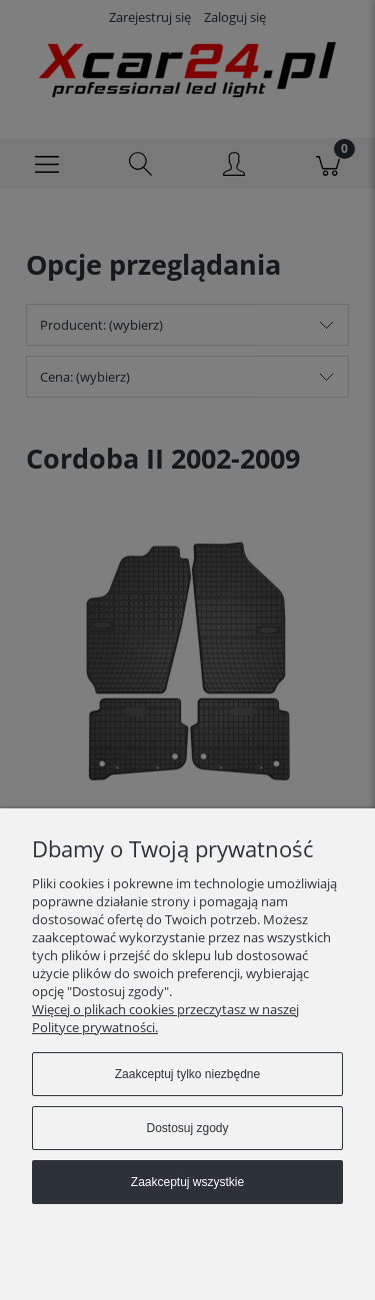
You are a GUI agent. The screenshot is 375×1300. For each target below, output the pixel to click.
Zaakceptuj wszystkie (187, 1182)
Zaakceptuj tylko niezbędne (187, 1074)
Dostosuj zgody (187, 1128)
